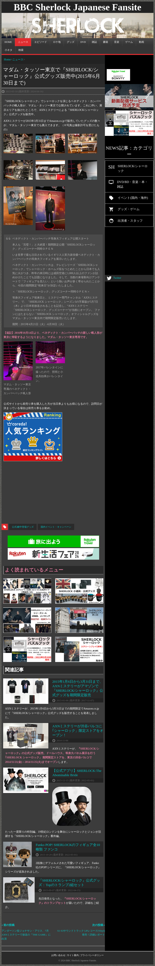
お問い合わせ (58, 955)
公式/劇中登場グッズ (23, 527)
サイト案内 (73, 955)
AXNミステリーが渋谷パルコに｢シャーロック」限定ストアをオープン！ (77, 730)
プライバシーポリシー (92, 955)
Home (7, 59)
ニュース (17, 59)
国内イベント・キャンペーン (56, 527)
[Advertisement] (77, 492)
